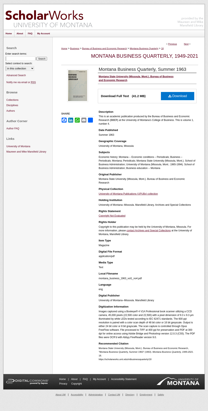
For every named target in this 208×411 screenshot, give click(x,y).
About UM (60, 394)
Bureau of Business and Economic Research (104, 48)
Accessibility (77, 394)
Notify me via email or (21, 82)
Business (74, 48)
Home (64, 48)
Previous (172, 44)
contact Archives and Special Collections (148, 230)
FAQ (85, 379)
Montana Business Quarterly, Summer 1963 (142, 69)
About (74, 379)
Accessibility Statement (123, 379)
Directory (129, 394)
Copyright (76, 383)
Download (177, 96)
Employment (146, 394)
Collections (12, 100)
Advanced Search (16, 75)
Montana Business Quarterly (144, 48)
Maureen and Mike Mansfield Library (191, 16)
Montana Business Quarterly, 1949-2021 (144, 56)
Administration (96, 394)
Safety (161, 394)
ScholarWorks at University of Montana (48, 17)
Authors (10, 110)
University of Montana (18, 146)
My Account (99, 379)
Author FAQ (12, 128)
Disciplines (12, 105)
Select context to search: (18, 63)
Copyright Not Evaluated (112, 215)
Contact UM (114, 394)
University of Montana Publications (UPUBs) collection (128, 193)
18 (162, 48)
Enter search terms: (16, 53)
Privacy (63, 383)
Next (186, 44)
